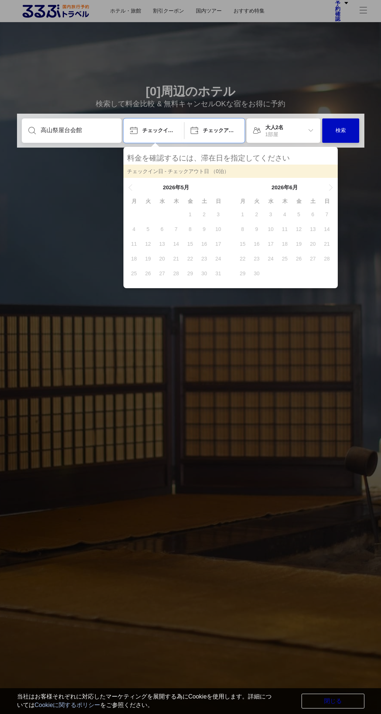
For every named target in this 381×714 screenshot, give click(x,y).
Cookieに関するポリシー (68, 705)
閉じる (333, 701)
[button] (130, 187)
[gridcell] (190, 214)
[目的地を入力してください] (78, 130)
